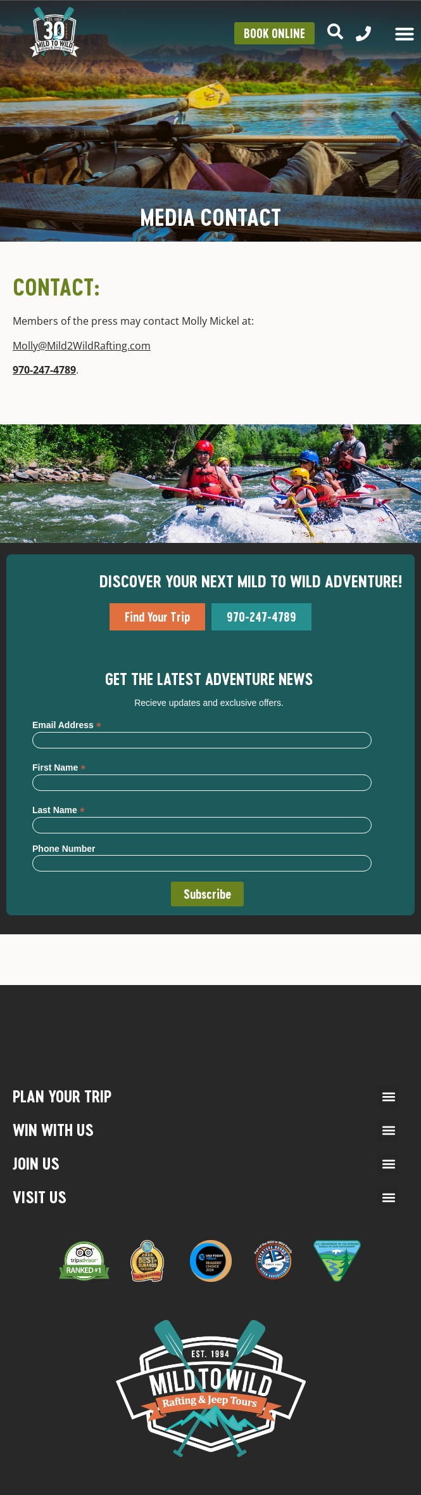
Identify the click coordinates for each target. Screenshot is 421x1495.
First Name (58, 767)
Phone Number (64, 848)
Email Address (66, 724)
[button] (388, 1097)
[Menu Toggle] (404, 33)
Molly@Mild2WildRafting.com (82, 346)
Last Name (58, 809)
